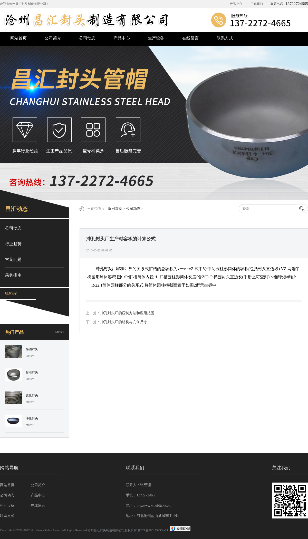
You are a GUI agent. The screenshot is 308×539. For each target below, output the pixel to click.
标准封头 (32, 372)
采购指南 (13, 275)
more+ (30, 355)
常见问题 (13, 259)
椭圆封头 (32, 349)
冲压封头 (32, 418)
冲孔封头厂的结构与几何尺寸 (123, 322)
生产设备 (156, 38)
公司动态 (87, 38)
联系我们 (11, 293)
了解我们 (257, 4)
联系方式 (225, 38)
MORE (59, 332)
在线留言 (190, 38)
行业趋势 (13, 244)
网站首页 (18, 38)
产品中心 (236, 4)
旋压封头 (32, 395)
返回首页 (115, 209)
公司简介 (53, 38)
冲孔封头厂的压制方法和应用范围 (127, 313)
